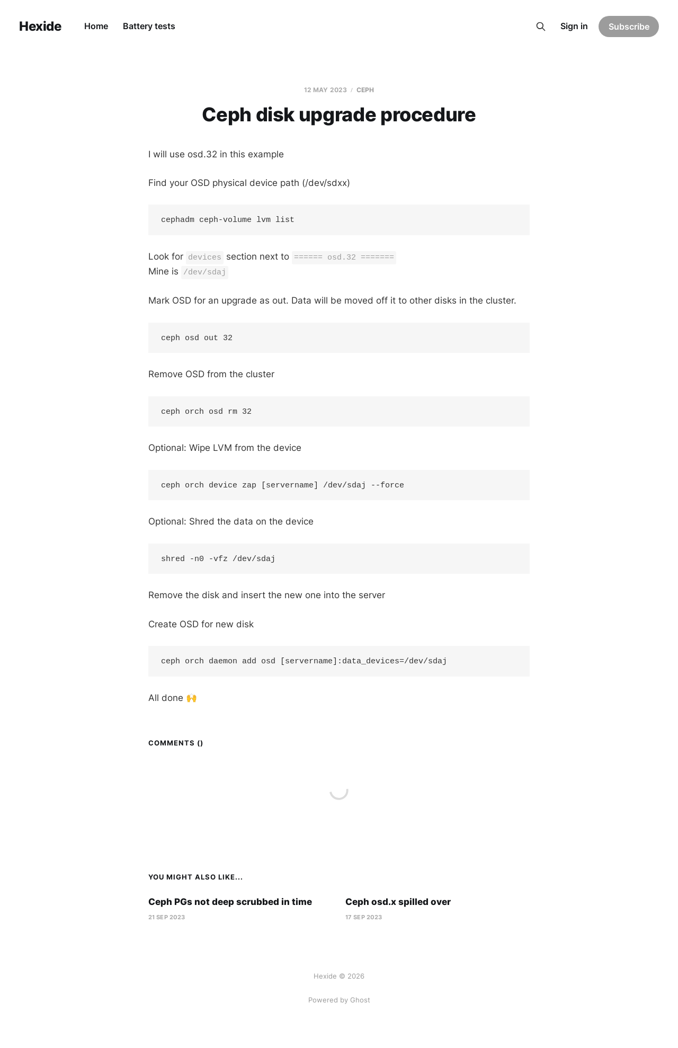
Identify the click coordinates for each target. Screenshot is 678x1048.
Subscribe (629, 26)
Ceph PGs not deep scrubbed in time (230, 908)
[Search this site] (541, 26)
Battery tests (149, 26)
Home (96, 26)
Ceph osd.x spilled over (398, 908)
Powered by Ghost (339, 1000)
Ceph (365, 90)
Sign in (574, 26)
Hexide (40, 26)
